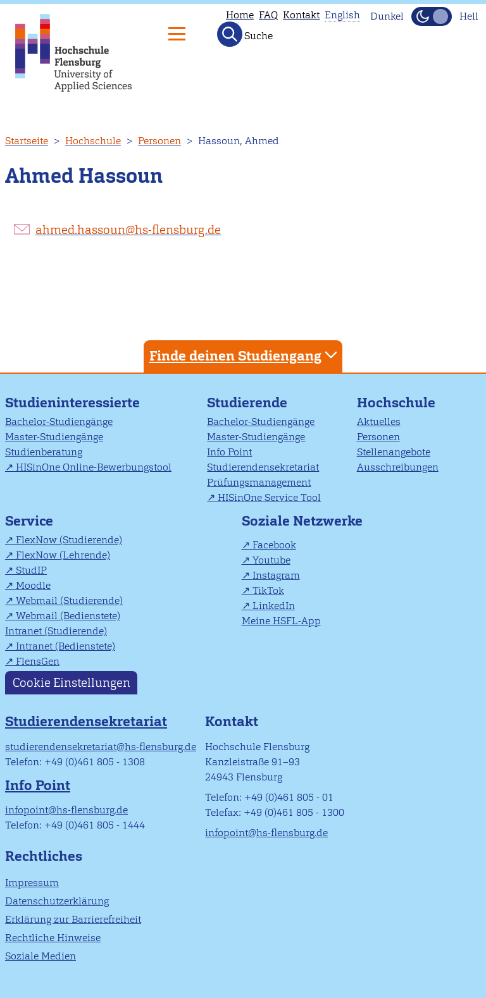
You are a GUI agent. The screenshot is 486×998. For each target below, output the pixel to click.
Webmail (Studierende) (69, 600)
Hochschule (93, 140)
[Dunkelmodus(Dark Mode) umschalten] (431, 16)
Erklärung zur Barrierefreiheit (73, 919)
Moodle (33, 585)
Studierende (247, 402)
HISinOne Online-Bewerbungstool (93, 467)
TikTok (268, 590)
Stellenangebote (393, 452)
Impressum (32, 882)
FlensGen (37, 661)
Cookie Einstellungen (71, 683)
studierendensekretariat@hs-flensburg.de (100, 746)
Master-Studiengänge (54, 436)
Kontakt (301, 15)
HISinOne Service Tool (269, 497)
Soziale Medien (40, 956)
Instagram (276, 575)
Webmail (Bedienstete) (68, 615)
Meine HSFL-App (281, 620)
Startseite (26, 140)
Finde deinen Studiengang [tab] (244, 355)
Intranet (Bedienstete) (65, 646)
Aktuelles (379, 421)
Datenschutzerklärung (57, 901)
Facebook (274, 544)
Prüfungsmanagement (259, 482)
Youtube (271, 560)
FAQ (268, 15)
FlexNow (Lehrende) (63, 555)
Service (29, 521)
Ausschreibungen (398, 467)
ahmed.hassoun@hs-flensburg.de (128, 230)
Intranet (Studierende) (56, 631)
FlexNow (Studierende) (69, 539)
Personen (159, 140)
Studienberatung (43, 452)
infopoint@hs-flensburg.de (66, 809)
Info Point (229, 452)
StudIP (31, 570)
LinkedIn (273, 605)
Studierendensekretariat (263, 467)
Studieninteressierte (72, 402)
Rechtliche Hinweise (53, 937)
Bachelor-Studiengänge (59, 421)
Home (240, 15)
